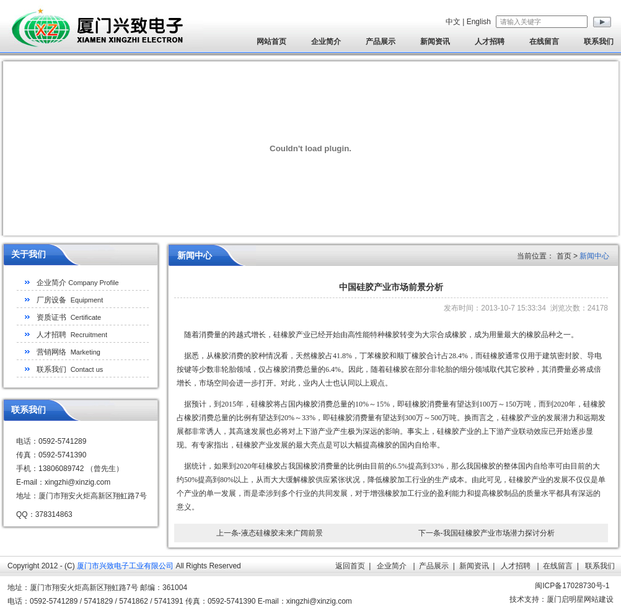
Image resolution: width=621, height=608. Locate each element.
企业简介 (326, 41)
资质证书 (69, 317)
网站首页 (271, 41)
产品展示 (380, 41)
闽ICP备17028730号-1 (572, 585)
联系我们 (599, 41)
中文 (453, 21)
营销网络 (68, 352)
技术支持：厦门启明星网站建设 (561, 599)
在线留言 (544, 41)
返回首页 (350, 566)
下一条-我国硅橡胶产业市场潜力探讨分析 (486, 533)
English (479, 21)
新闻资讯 (435, 41)
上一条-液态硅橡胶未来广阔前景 (269, 533)
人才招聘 (489, 41)
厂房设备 (70, 300)
